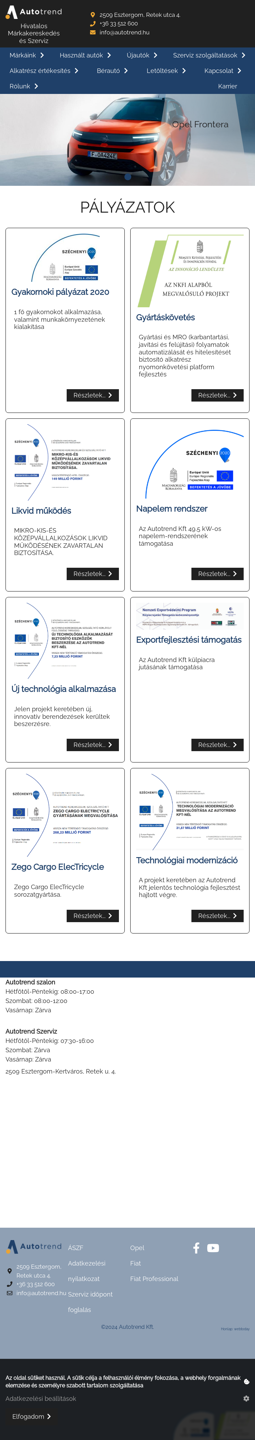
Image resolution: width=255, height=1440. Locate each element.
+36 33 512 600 (119, 23)
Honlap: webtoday (235, 1329)
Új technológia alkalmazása (63, 689)
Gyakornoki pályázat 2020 (60, 292)
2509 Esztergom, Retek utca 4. (140, 14)
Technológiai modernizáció (186, 860)
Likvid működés (41, 511)
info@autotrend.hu (124, 32)
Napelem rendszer (171, 509)
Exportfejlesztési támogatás (189, 640)
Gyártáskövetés (165, 317)
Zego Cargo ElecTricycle (57, 867)
